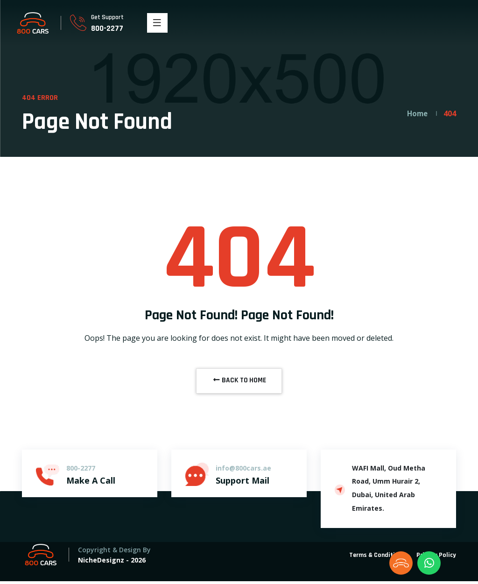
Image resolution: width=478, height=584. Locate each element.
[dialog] (460, 565)
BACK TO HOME (239, 382)
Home (416, 113)
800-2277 (108, 28)
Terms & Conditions (377, 558)
